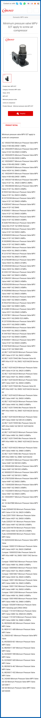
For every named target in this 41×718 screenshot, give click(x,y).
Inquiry (20, 113)
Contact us (7, 4)
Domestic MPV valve (20, 17)
